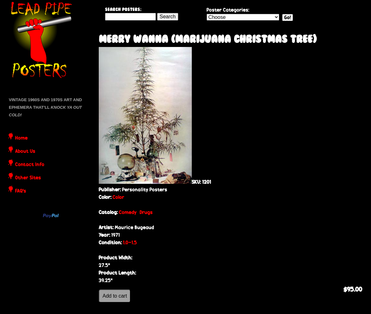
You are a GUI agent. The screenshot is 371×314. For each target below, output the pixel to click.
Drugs (146, 212)
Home (21, 138)
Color (118, 197)
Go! (287, 17)
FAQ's (20, 191)
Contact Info (29, 165)
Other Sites (28, 178)
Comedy (128, 212)
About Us (25, 151)
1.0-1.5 (130, 242)
